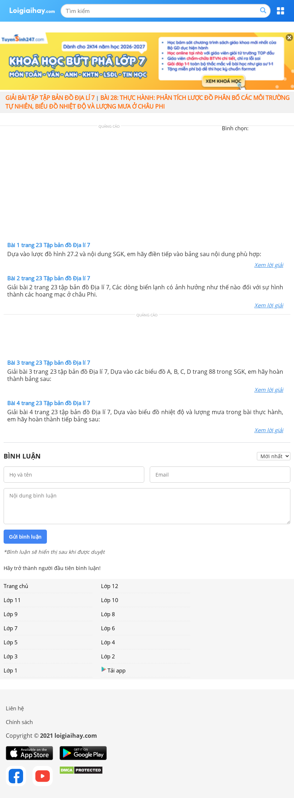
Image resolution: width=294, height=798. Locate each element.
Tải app (113, 670)
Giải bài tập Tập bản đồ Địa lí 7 (50, 98)
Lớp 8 (108, 614)
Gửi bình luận (25, 537)
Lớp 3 (11, 656)
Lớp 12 (109, 585)
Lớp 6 (108, 628)
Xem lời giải (268, 264)
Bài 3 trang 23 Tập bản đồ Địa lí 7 (48, 362)
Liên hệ (15, 708)
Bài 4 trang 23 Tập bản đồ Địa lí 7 (48, 403)
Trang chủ (16, 585)
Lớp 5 (11, 642)
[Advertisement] (147, 185)
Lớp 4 (108, 642)
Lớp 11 (12, 600)
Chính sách (19, 721)
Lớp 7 (11, 628)
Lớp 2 (108, 656)
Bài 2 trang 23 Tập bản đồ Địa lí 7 (48, 278)
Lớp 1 (11, 670)
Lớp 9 (11, 614)
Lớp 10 (109, 600)
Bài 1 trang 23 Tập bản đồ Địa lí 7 (48, 245)
